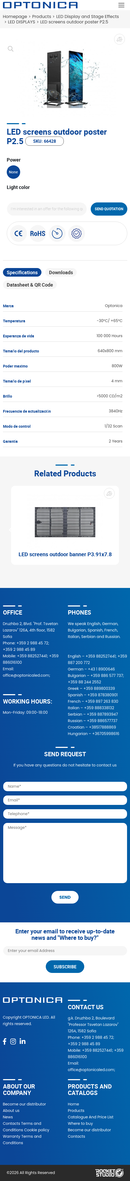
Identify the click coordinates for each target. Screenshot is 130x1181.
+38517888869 (102, 727)
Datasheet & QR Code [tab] (30, 284)
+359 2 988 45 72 (32, 643)
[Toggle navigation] (121, 5)
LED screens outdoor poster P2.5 (74, 21)
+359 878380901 (102, 695)
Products (41, 16)
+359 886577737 (102, 720)
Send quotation (109, 208)
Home (73, 1104)
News (8, 1117)
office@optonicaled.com (26, 675)
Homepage (15, 16)
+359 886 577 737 (106, 675)
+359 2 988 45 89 (19, 649)
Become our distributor (24, 1104)
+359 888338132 (99, 708)
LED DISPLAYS (21, 21)
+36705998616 (106, 733)
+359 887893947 (102, 714)
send (65, 897)
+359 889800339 (99, 688)
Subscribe (65, 967)
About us (11, 1110)
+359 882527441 (32, 656)
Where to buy (80, 1123)
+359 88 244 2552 (84, 682)
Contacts (76, 1136)
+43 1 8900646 (101, 669)
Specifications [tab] (22, 272)
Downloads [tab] (61, 272)
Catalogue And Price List (90, 1117)
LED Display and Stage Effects (87, 16)
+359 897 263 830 (101, 701)
